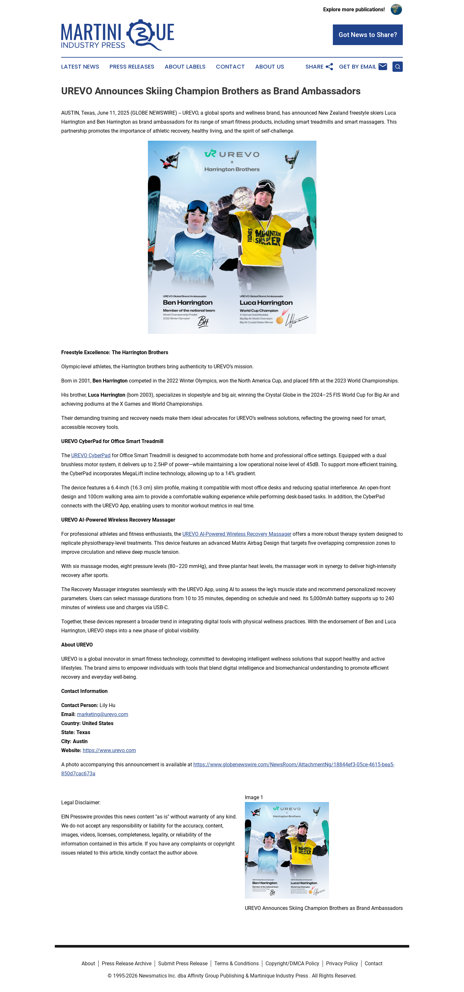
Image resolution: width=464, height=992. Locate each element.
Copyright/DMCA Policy (292, 963)
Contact (230, 66)
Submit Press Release (183, 963)
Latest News (80, 66)
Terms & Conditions (236, 963)
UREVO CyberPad (91, 455)
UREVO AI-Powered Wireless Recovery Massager (236, 534)
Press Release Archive (126, 963)
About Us (269, 66)
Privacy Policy (342, 963)
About (88, 963)
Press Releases (132, 66)
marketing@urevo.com (102, 714)
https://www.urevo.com (109, 750)
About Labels (185, 66)
